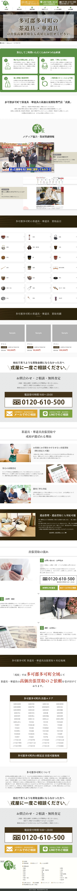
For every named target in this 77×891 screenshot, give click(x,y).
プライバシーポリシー (57, 882)
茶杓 (24, 874)
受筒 (42, 879)
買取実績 (25, 863)
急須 (42, 876)
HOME (24, 861)
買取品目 (25, 866)
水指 (61, 870)
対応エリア (34, 863)
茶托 (61, 876)
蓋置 (42, 874)
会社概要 (36, 882)
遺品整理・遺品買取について (57, 532)
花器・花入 (25, 877)
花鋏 (42, 877)
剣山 (24, 879)
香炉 (24, 876)
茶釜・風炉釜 (45, 870)
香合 (24, 872)
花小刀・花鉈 (63, 877)
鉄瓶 (61, 868)
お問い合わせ (26, 882)
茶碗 (24, 868)
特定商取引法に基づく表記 (29, 884)
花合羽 (61, 879)
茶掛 (42, 868)
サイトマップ (45, 882)
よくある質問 (44, 863)
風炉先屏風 (62, 874)
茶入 (61, 872)
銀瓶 (24, 870)
